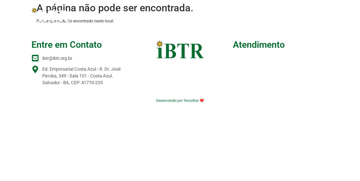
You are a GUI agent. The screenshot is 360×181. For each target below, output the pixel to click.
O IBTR (132, 14)
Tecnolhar (191, 101)
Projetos (155, 14)
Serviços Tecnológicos (279, 14)
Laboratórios (236, 14)
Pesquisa (180, 14)
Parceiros (206, 14)
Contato (317, 14)
